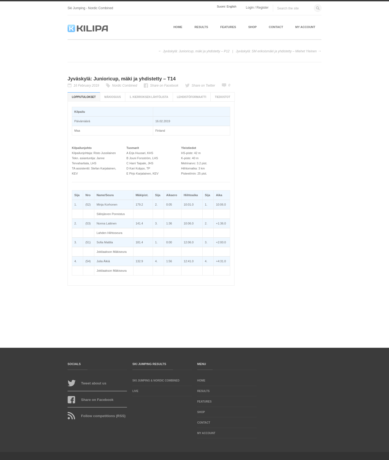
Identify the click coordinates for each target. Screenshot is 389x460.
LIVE (135, 391)
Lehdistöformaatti (191, 97)
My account (305, 27)
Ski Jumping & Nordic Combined (155, 380)
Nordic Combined (124, 85)
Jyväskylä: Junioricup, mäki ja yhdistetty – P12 (196, 51)
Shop (252, 27)
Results (201, 27)
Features (228, 27)
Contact (276, 27)
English (231, 6)
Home (177, 27)
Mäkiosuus (112, 97)
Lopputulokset (84, 97)
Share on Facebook (164, 85)
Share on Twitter (203, 85)
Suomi (221, 6)
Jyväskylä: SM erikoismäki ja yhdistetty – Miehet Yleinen (276, 51)
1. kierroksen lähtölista (148, 97)
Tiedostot (222, 97)
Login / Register (257, 7)
